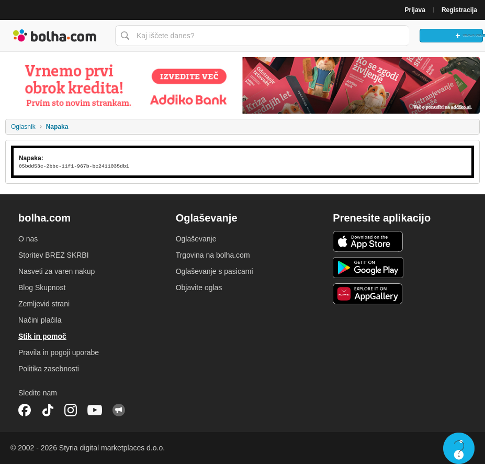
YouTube (94, 410)
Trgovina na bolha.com (213, 255)
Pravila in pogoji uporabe (58, 352)
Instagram (70, 410)
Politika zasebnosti (48, 368)
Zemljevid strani (44, 304)
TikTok (47, 410)
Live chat (459, 448)
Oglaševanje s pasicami (214, 271)
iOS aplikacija (368, 241)
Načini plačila (39, 320)
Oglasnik (23, 126)
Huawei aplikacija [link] (368, 293)
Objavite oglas (199, 287)
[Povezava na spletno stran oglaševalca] (242, 85)
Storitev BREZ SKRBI (53, 255)
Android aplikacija (368, 267)
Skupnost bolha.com (118, 410)
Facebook (24, 410)
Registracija (459, 10)
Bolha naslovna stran (55, 36)
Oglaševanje (196, 239)
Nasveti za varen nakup (56, 271)
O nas (28, 239)
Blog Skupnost (41, 287)
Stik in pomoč (42, 336)
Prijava (415, 10)
